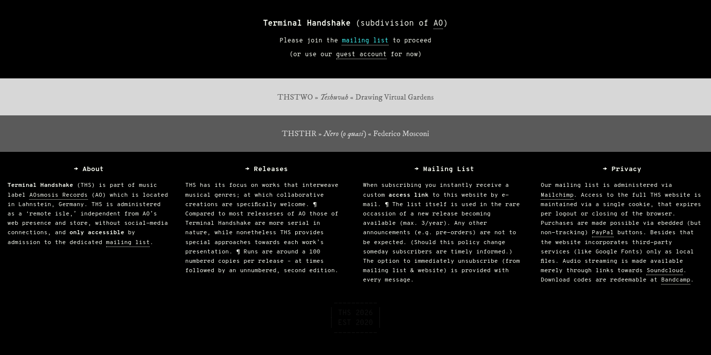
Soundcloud (664, 271)
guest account (361, 55)
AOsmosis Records (58, 195)
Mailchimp (557, 195)
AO (438, 24)
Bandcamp (675, 280)
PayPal (603, 233)
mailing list (365, 41)
